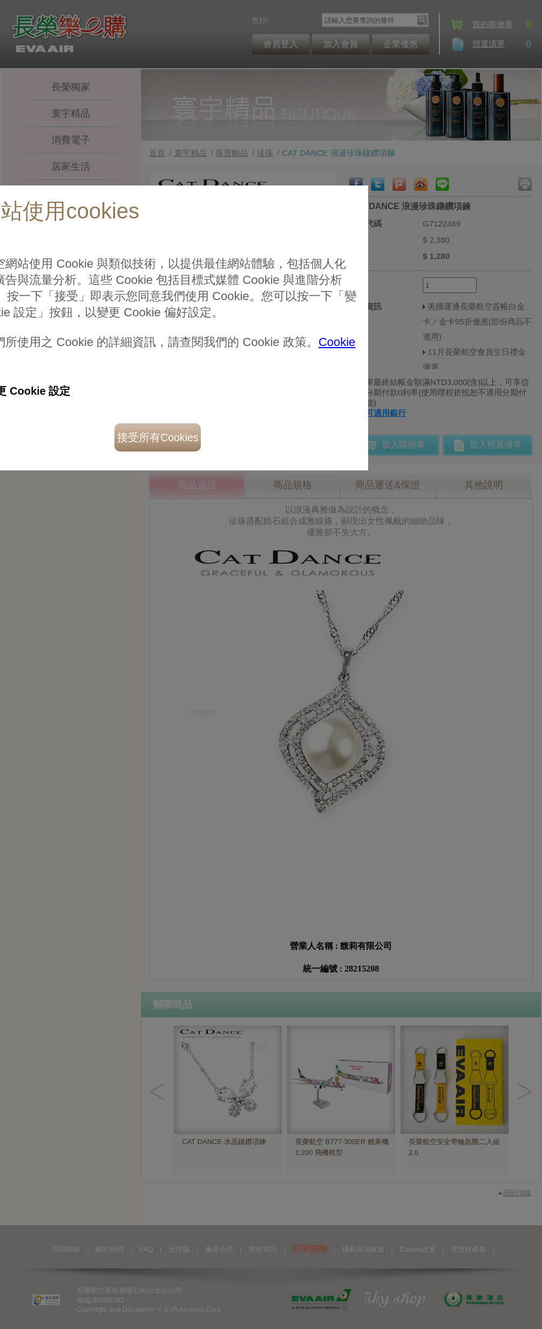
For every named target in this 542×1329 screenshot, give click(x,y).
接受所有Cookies (112, 304)
